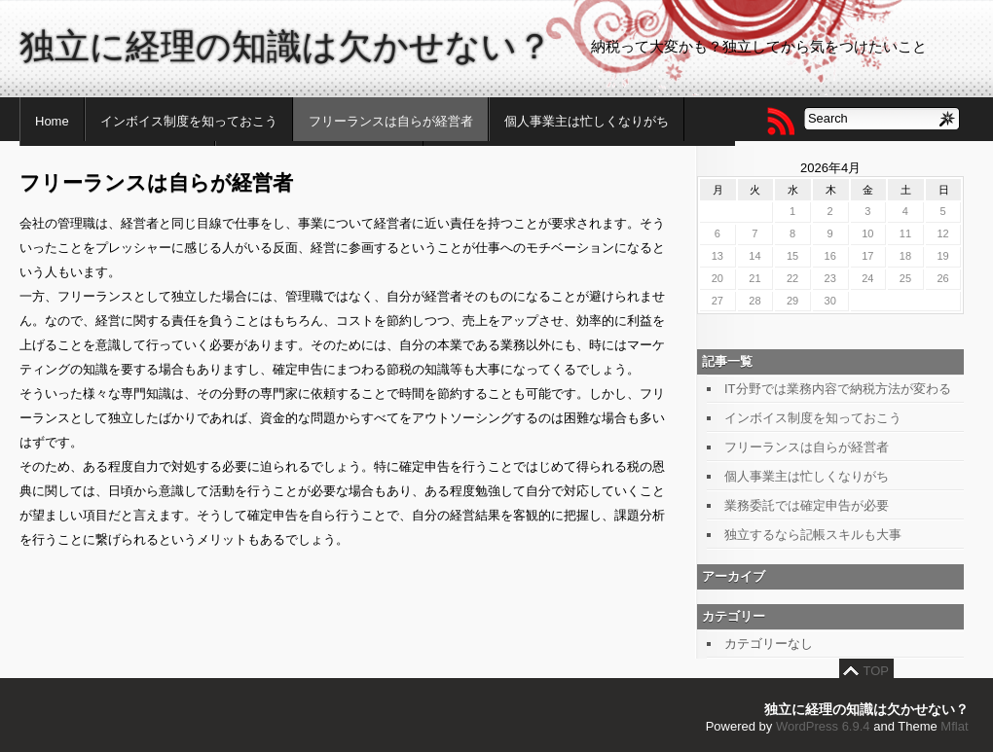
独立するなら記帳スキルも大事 (812, 534)
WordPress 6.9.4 (823, 726)
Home (52, 121)
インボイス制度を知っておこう (188, 121)
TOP (877, 670)
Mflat (954, 726)
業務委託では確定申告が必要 (806, 505)
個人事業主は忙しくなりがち (586, 121)
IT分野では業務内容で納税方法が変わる (837, 388)
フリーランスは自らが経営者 (391, 121)
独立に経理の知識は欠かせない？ (285, 46)
